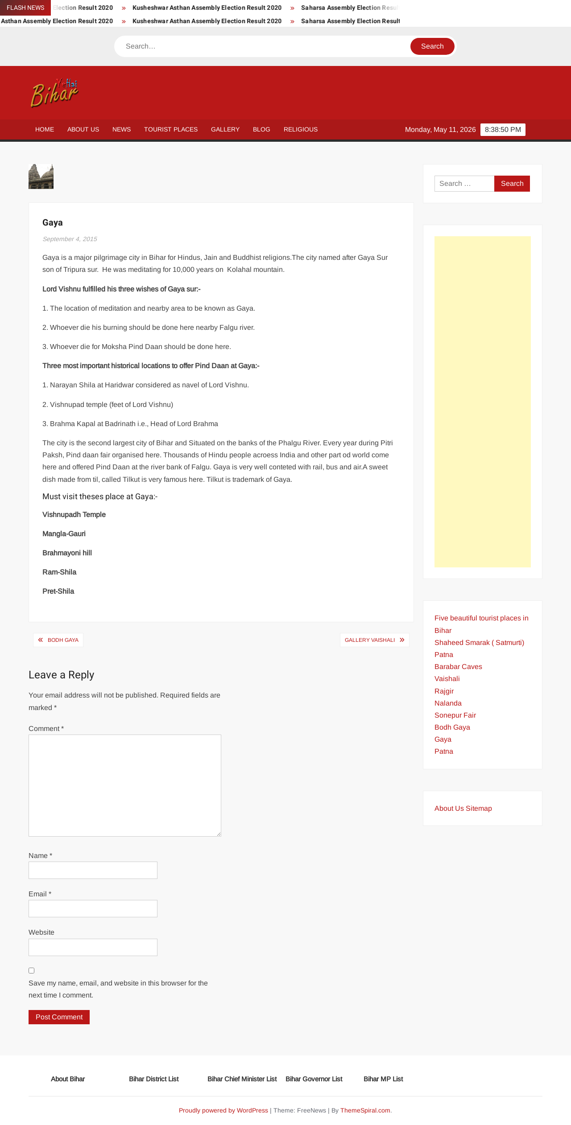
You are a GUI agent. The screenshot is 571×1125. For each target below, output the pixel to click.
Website (41, 932)
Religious (301, 129)
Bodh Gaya (63, 640)
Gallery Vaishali (370, 640)
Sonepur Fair (455, 715)
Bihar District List (153, 1079)
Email (40, 894)
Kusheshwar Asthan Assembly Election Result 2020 (225, 7)
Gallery (225, 129)
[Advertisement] (482, 401)
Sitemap (479, 808)
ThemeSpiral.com (365, 1110)
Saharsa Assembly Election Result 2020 (377, 7)
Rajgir (444, 691)
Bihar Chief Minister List (242, 1079)
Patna (443, 751)
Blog (261, 129)
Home (44, 129)
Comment (46, 728)
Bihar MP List (383, 1079)
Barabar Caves (458, 666)
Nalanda (448, 703)
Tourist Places (171, 129)
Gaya (442, 739)
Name (40, 855)
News (121, 129)
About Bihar (68, 1079)
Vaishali (447, 678)
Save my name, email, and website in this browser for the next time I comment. (118, 989)
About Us (83, 129)
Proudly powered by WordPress (223, 1110)
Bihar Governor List (314, 1079)
